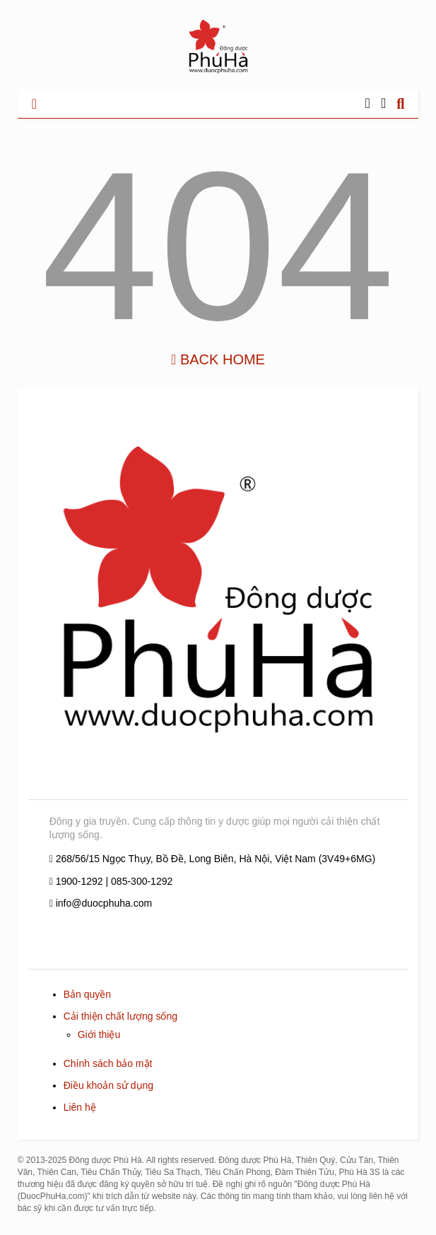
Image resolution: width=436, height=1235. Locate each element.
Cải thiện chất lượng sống (120, 1016)
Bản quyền (87, 994)
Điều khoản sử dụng (108, 1085)
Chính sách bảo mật (108, 1063)
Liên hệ (80, 1107)
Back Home (218, 359)
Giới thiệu (99, 1034)
